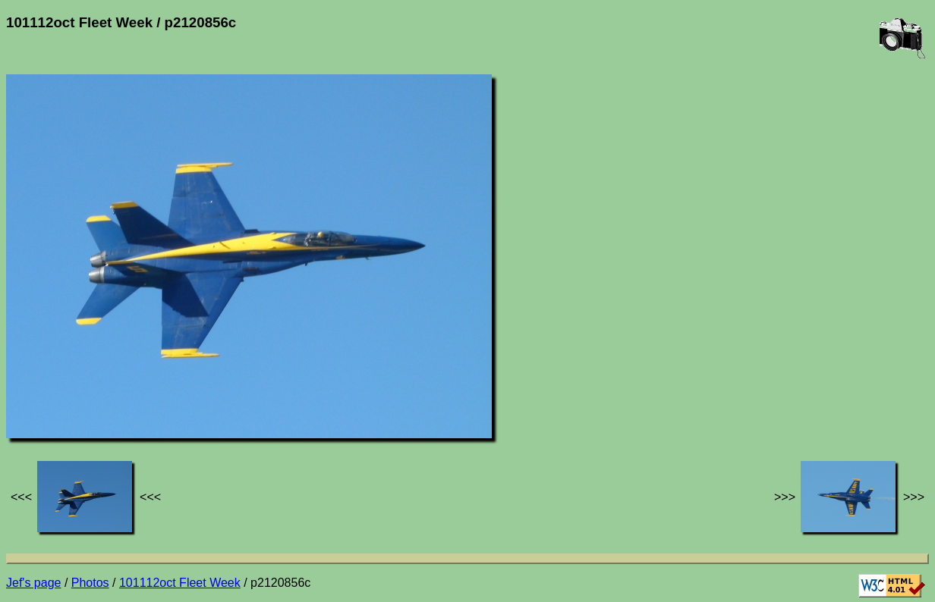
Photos (90, 582)
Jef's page (33, 582)
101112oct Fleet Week (180, 582)
